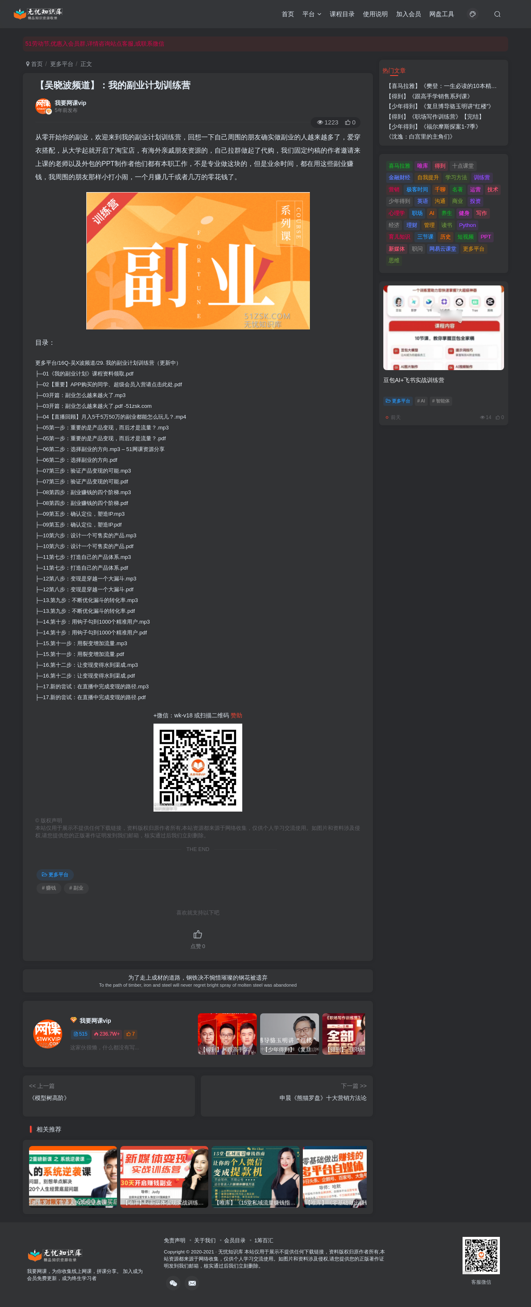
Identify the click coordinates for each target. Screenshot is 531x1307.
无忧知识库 (230, 1251)
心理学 (397, 213)
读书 (446, 225)
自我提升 (428, 177)
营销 (394, 189)
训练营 (482, 177)
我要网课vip (70, 103)
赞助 (236, 715)
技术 (492, 189)
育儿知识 (399, 237)
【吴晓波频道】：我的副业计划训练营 (112, 85)
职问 (417, 249)
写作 (481, 213)
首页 (288, 13)
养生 (446, 213)
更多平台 (61, 64)
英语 (422, 201)
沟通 (440, 201)
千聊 (440, 189)
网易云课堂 (442, 249)
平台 (312, 13)
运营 (475, 189)
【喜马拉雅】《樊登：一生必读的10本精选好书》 (450, 86)
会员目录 (235, 1240)
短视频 (466, 237)
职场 (417, 213)
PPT (486, 237)
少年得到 (399, 201)
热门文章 (394, 70)
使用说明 (375, 13)
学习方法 (456, 177)
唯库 (422, 166)
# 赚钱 (49, 888)
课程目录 (342, 13)
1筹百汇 (263, 1240)
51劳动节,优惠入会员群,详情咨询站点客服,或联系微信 (94, 43)
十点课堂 (463, 166)
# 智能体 (441, 400)
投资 (475, 201)
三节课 (425, 237)
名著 (457, 189)
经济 (394, 225)
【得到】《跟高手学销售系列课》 (429, 96)
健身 (464, 213)
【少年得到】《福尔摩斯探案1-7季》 (433, 126)
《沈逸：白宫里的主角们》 (420, 136)
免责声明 (174, 1240)
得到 (440, 166)
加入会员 (408, 13)
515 (80, 1034)
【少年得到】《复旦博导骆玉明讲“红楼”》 (440, 106)
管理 (429, 225)
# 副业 (76, 888)
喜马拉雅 (399, 166)
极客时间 (417, 189)
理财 (412, 225)
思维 (394, 260)
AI (431, 213)
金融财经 (399, 177)
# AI (421, 400)
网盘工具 (441, 13)
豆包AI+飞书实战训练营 (413, 380)
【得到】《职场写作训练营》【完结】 (435, 116)
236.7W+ (106, 1034)
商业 (457, 201)
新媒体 (397, 249)
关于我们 (205, 1240)
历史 (445, 237)
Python (467, 225)
